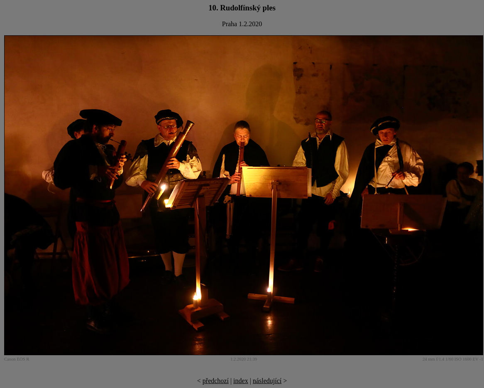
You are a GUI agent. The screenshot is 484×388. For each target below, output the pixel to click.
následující (267, 380)
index (240, 380)
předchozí (216, 380)
